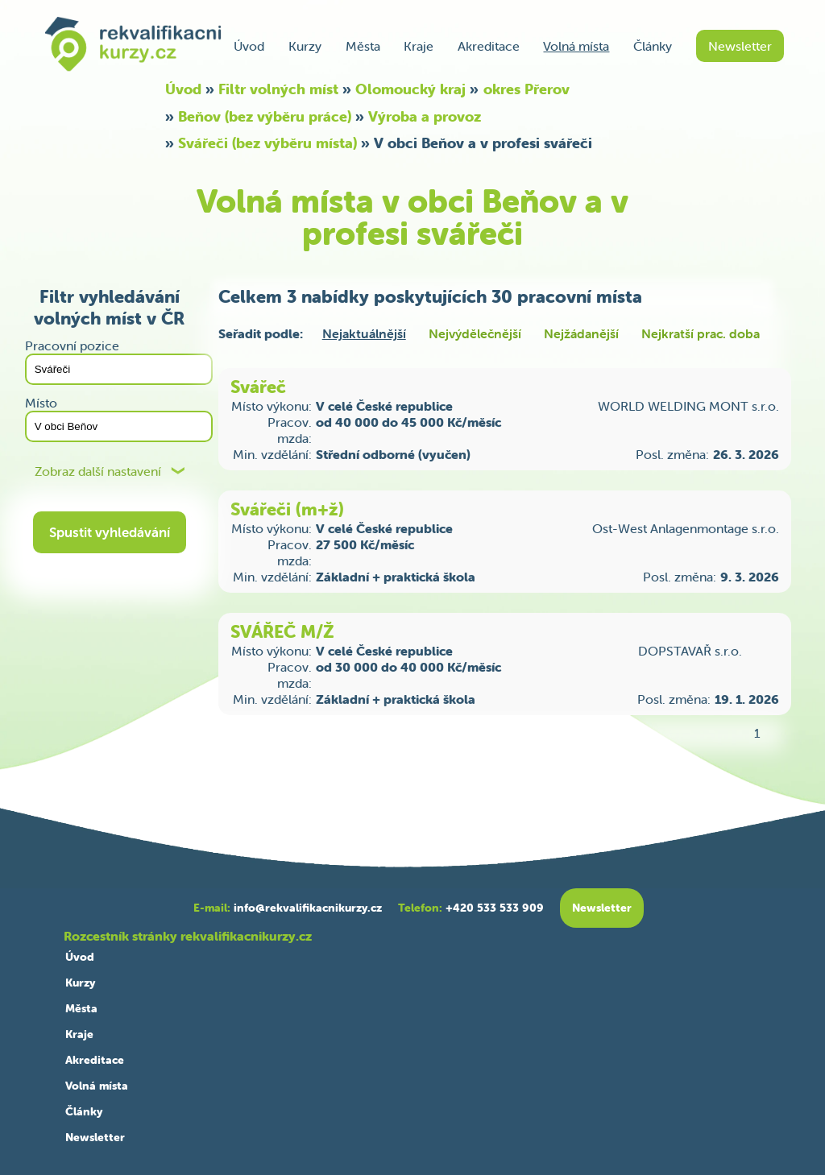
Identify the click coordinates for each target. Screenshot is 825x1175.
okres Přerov (526, 89)
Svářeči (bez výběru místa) (267, 143)
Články (652, 46)
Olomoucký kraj (410, 89)
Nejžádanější (581, 333)
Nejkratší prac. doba (700, 333)
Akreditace (489, 46)
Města (363, 46)
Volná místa (576, 46)
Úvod (249, 46)
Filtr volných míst (278, 89)
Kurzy (304, 46)
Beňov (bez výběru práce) (264, 116)
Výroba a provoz (424, 116)
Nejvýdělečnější (475, 333)
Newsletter (740, 46)
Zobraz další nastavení (98, 471)
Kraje (418, 46)
